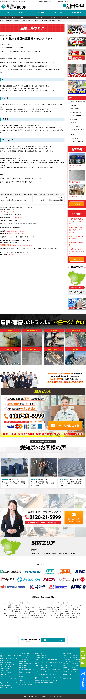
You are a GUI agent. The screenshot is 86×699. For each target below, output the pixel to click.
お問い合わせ (22, 680)
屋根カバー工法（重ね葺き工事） (77, 101)
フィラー (35, 603)
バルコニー (42, 605)
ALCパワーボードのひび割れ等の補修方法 (46, 659)
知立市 (67, 553)
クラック (18, 603)
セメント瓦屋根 (48, 607)
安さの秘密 (23, 667)
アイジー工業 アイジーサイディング (73, 663)
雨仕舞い (11, 603)
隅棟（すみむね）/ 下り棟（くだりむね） (64, 617)
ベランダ (49, 605)
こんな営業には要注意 (40, 655)
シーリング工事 (78, 17)
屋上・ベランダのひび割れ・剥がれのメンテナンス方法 (48, 678)
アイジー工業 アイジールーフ (72, 657)
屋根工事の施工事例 (24, 659)
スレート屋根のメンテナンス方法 (44, 668)
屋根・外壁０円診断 (24, 653)
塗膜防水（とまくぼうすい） (15, 607)
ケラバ (9, 611)
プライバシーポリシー (25, 682)
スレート (47, 613)
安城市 (73, 553)
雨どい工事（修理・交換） (76, 112)
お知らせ (22, 678)
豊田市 (48, 553)
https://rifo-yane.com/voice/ (15, 233)
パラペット (18, 613)
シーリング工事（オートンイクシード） (77, 130)
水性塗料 (15, 605)
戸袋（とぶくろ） (54, 615)
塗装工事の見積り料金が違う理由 (27, 673)
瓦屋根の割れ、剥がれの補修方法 (44, 682)
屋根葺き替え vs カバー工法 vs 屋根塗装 (46, 680)
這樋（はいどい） (15, 617)
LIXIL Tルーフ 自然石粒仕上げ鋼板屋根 (74, 669)
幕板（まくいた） (76, 615)
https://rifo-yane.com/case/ (15, 231)
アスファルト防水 (58, 605)
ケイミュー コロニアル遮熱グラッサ (73, 665)
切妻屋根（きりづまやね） (36, 611)
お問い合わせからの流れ (6, 685)
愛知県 (34, 549)
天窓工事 (72, 134)
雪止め (61, 613)
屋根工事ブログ (39, 653)
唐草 (5, 603)
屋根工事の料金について (25, 665)
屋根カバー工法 (25, 17)
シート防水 (78, 605)
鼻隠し (66, 611)
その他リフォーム (74, 138)
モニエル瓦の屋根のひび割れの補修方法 (46, 674)
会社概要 (21, 676)
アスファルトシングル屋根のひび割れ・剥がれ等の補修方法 (48, 663)
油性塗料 (8, 605)
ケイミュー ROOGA (69, 667)
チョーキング (27, 603)
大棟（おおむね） (50, 611)
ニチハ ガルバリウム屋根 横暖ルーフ (73, 659)
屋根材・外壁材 (67, 653)
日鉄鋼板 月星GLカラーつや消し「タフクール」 (74, 675)
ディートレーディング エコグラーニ (73, 655)
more (77, 204)
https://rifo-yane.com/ (7, 212)
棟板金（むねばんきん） (44, 609)
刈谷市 (60, 553)
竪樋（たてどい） (8, 613)
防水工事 (52, 17)
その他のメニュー (67, 678)
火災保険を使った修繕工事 (27, 669)
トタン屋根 (77, 607)
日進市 (54, 553)
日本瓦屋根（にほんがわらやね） (62, 607)
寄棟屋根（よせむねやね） (20, 611)
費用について (23, 12)
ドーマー (60, 611)
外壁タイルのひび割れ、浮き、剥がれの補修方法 (48, 672)
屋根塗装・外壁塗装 (74, 108)
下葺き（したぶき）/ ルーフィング (75, 613)
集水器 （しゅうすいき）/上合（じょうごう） (34, 617)
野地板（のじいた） (11, 615)
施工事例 (41, 12)
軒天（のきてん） (58, 609)
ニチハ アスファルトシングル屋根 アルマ (74, 661)
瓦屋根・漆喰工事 (74, 119)
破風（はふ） (68, 609)
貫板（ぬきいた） (79, 609)
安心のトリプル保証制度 (6, 687)
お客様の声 (23, 661)
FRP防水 (26, 613)
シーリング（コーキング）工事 (28, 605)
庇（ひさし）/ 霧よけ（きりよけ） (38, 615)
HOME (7, 12)
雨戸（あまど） (66, 615)
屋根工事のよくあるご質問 (26, 684)
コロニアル (54, 613)
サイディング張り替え (75, 126)
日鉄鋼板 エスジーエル (70, 671)
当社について (58, 12)
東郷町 (33, 553)
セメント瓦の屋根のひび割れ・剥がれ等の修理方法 (49, 670)
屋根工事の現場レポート (26, 663)
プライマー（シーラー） (46, 603)
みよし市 (40, 553)
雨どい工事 (64, 17)
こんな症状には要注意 (40, 657)
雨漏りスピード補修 (9, 17)
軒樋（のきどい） (75, 611)
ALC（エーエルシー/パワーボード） (74, 603)
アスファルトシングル (36, 613)
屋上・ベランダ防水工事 (75, 115)
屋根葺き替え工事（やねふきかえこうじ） (25, 609)
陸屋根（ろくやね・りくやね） (33, 607)
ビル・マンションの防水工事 (76, 141)
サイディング (58, 603)
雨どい (50, 617)
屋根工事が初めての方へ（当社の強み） (9, 656)
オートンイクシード (24, 657)
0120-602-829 (17, 218)
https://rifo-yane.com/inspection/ (23, 245)
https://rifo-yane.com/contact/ (18, 255)
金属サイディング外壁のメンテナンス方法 (47, 666)
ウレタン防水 (69, 605)
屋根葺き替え (40, 17)
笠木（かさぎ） (23, 615)
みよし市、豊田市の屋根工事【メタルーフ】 (37, 696)
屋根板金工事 (73, 122)
